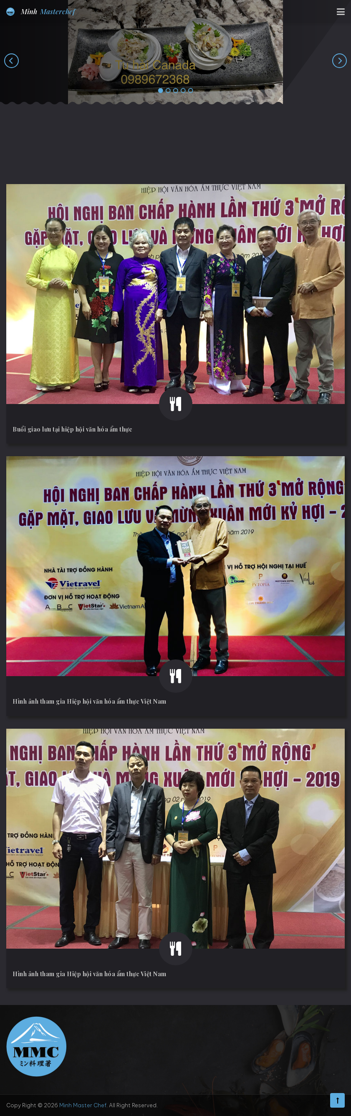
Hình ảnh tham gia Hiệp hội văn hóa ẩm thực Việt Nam (90, 701)
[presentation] (11, 60)
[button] (160, 91)
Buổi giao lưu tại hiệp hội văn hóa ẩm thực (72, 429)
